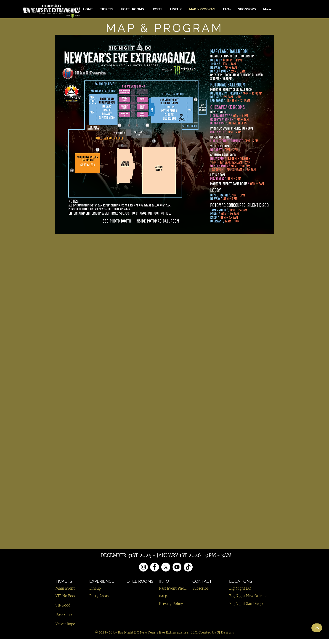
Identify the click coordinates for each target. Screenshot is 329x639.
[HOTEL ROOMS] (139, 581)
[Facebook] (154, 567)
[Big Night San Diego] (256, 603)
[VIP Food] (70, 605)
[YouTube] (176, 567)
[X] (165, 567)
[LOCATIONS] (252, 581)
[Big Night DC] (256, 588)
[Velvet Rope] (70, 624)
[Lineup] (104, 588)
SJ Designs (225, 632)
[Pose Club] (70, 614)
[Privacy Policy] (173, 603)
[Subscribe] (207, 588)
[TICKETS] (66, 581)
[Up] (316, 627)
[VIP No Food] (70, 596)
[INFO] (171, 581)
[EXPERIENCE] (104, 581)
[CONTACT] (209, 581)
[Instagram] (143, 567)
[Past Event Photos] (173, 588)
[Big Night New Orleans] (256, 596)
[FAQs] (170, 596)
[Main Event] (72, 588)
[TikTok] (188, 567)
